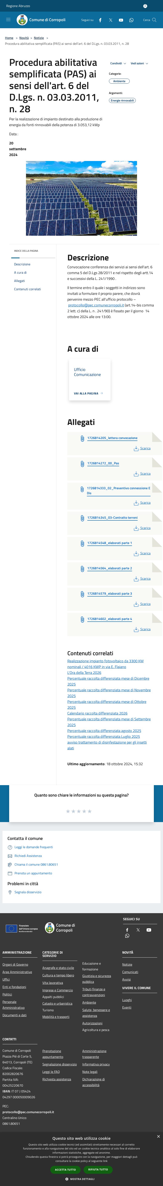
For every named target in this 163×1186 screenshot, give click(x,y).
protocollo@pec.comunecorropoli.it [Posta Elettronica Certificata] (28, 1111)
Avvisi (126, 979)
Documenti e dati (14, 1015)
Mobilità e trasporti (55, 1016)
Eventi (126, 1007)
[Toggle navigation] (8, 19)
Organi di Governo (15, 964)
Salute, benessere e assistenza (96, 1012)
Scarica (142, 448)
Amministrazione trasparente (94, 1053)
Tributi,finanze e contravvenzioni (93, 992)
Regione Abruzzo (18, 5)
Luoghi (127, 999)
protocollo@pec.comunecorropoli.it (96, 305)
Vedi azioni (140, 63)
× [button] (158, 1136)
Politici (7, 994)
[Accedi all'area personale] (145, 6)
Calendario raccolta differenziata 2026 (97, 713)
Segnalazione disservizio (59, 1064)
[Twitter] (109, 20)
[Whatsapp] (130, 20)
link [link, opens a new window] (105, 1161)
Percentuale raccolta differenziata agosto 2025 (104, 730)
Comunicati (130, 971)
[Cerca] (154, 19)
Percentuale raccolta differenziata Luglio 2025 (103, 736)
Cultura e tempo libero (58, 975)
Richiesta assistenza (56, 1079)
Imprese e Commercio (57, 990)
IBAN (6, 1091)
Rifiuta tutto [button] (98, 1169)
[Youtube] (119, 20)
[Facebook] (98, 20)
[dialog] (81, 1159)
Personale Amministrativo (13, 1004)
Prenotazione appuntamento (52, 1053)
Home (9, 37)
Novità (24, 37)
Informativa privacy (96, 1064)
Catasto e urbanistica (57, 1003)
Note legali (90, 1071)
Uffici (6, 979)
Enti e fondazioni (14, 986)
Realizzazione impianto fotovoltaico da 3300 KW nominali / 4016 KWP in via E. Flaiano (105, 664)
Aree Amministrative (17, 971)
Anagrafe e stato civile (58, 967)
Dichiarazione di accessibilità (93, 1082)
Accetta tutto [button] (65, 1169)
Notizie (39, 37)
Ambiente (89, 1002)
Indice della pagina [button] (26, 251)
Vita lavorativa (52, 982)
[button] (81, 1179)
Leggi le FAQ (51, 1071)
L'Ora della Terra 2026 (84, 672)
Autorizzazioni (92, 1023)
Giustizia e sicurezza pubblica (96, 978)
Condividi (118, 63)
